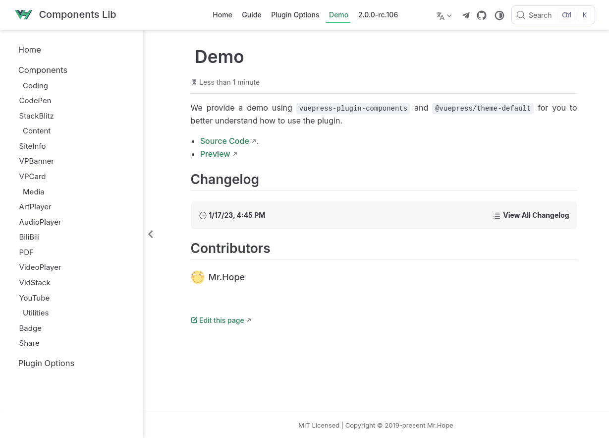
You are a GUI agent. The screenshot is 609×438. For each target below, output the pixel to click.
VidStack (35, 282)
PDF (26, 252)
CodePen (35, 100)
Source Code (224, 141)
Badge (30, 328)
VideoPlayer (40, 267)
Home (222, 14)
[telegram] (466, 15)
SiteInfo (32, 146)
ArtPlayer (35, 206)
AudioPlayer (40, 222)
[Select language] (445, 15)
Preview (215, 154)
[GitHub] (482, 15)
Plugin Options (295, 14)
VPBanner (36, 161)
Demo (338, 14)
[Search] (553, 14)
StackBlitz (36, 116)
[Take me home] (65, 15)
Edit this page (217, 320)
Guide (251, 14)
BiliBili (29, 237)
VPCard (32, 176)
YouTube (34, 298)
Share (29, 343)
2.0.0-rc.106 (378, 14)
